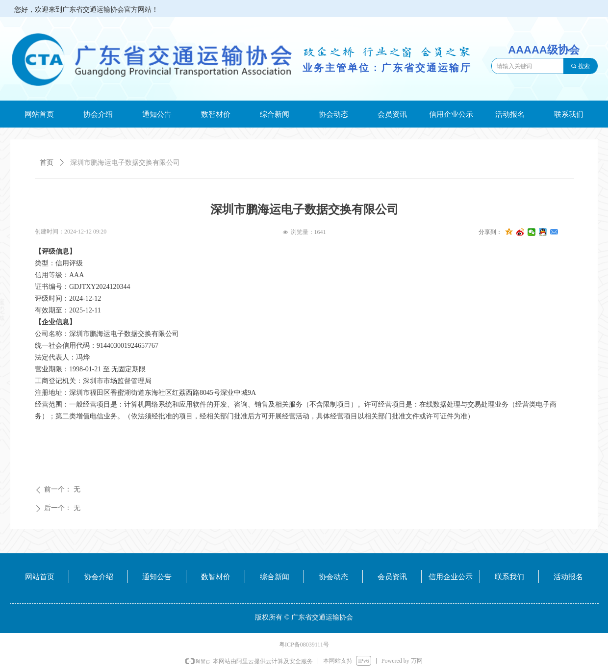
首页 (46, 162)
